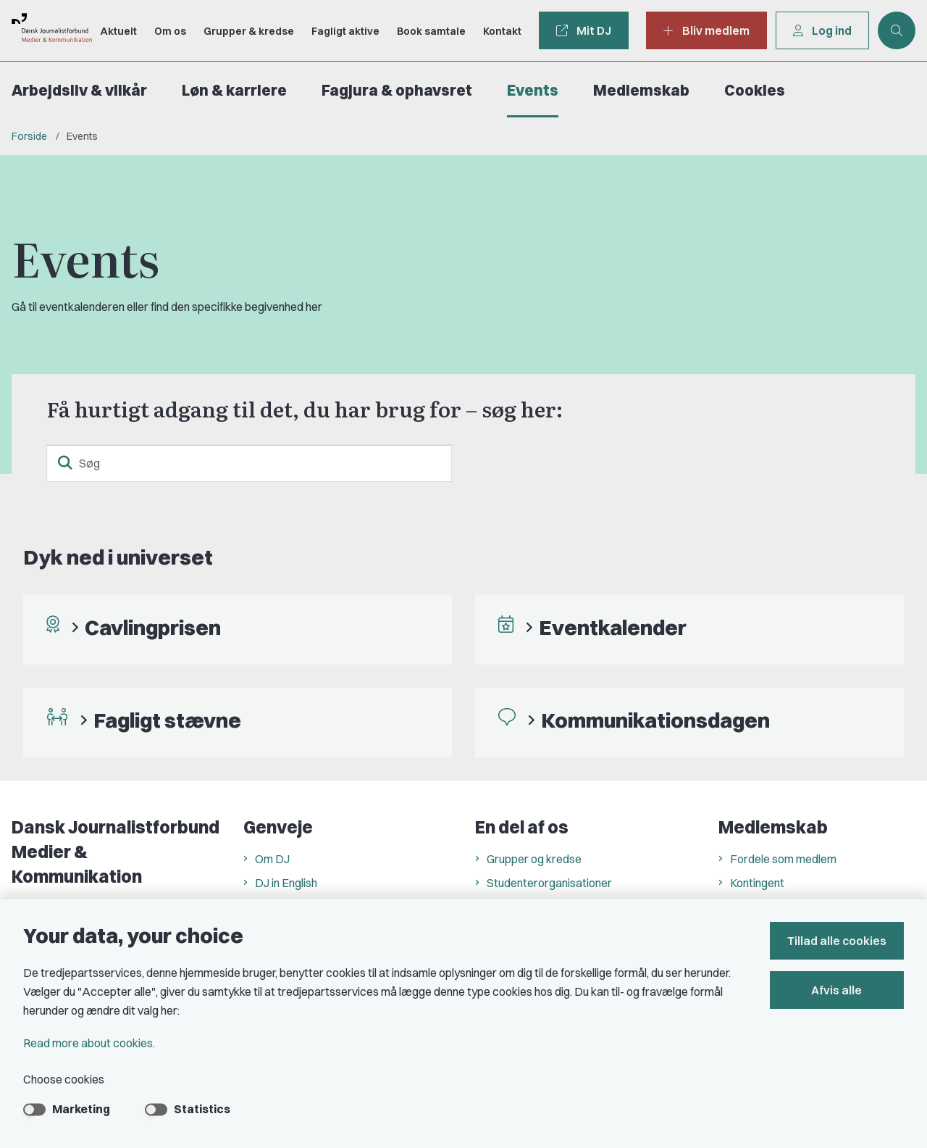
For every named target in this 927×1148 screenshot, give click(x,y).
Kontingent (757, 882)
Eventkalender (613, 627)
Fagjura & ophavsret (397, 90)
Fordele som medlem (783, 859)
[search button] (65, 463)
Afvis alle (837, 990)
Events (532, 90)
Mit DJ (583, 30)
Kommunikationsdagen (655, 720)
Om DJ (272, 859)
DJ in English (286, 882)
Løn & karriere (234, 90)
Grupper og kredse (534, 859)
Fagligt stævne (167, 720)
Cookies (754, 90)
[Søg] (249, 463)
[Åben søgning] (896, 30)
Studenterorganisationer (549, 882)
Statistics (202, 1109)
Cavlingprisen (153, 627)
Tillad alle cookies (836, 940)
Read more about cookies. (89, 1043)
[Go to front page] (46, 30)
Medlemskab (641, 90)
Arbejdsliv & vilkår (79, 90)
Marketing (81, 1109)
